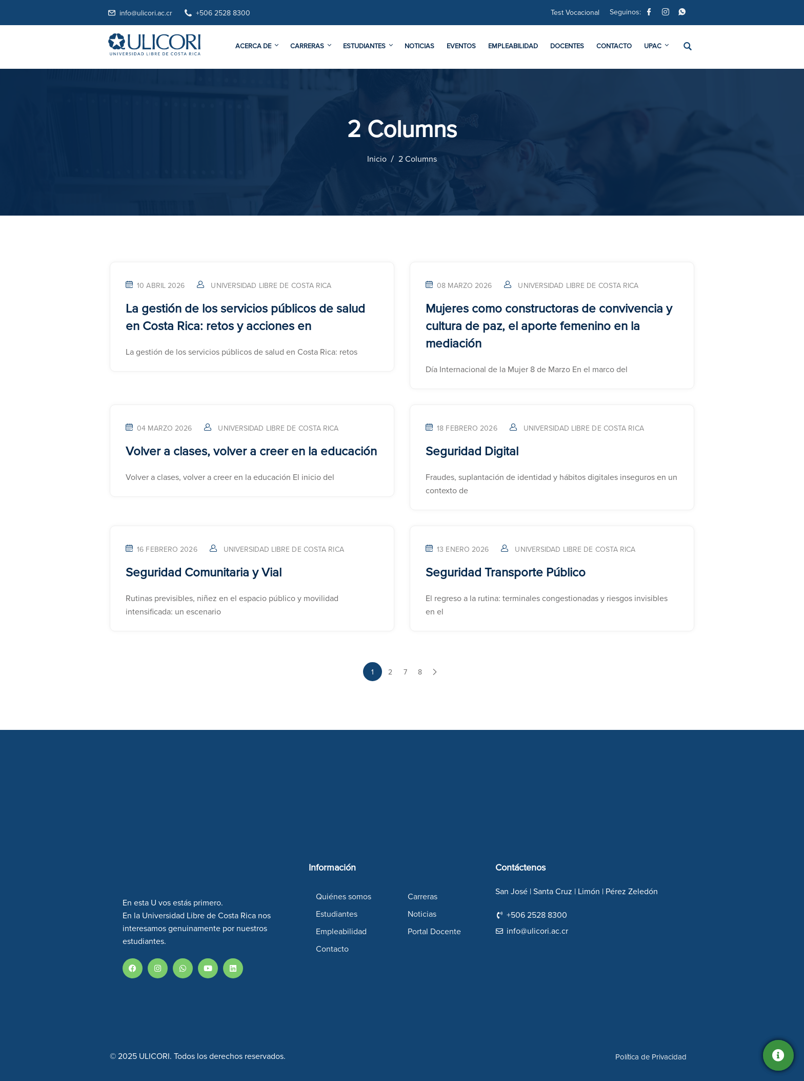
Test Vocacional (575, 12)
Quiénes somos (343, 897)
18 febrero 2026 (461, 428)
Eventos (461, 46)
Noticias (419, 46)
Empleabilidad (513, 46)
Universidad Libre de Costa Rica (271, 285)
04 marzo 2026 (159, 428)
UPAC (656, 46)
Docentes (567, 46)
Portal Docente (434, 932)
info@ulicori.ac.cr (145, 13)
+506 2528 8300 (223, 13)
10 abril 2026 (155, 285)
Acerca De (257, 46)
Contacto (614, 46)
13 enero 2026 (457, 549)
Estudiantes (368, 46)
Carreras (311, 46)
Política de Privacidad (651, 1057)
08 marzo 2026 (459, 285)
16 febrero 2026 (161, 549)
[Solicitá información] (778, 1055)
